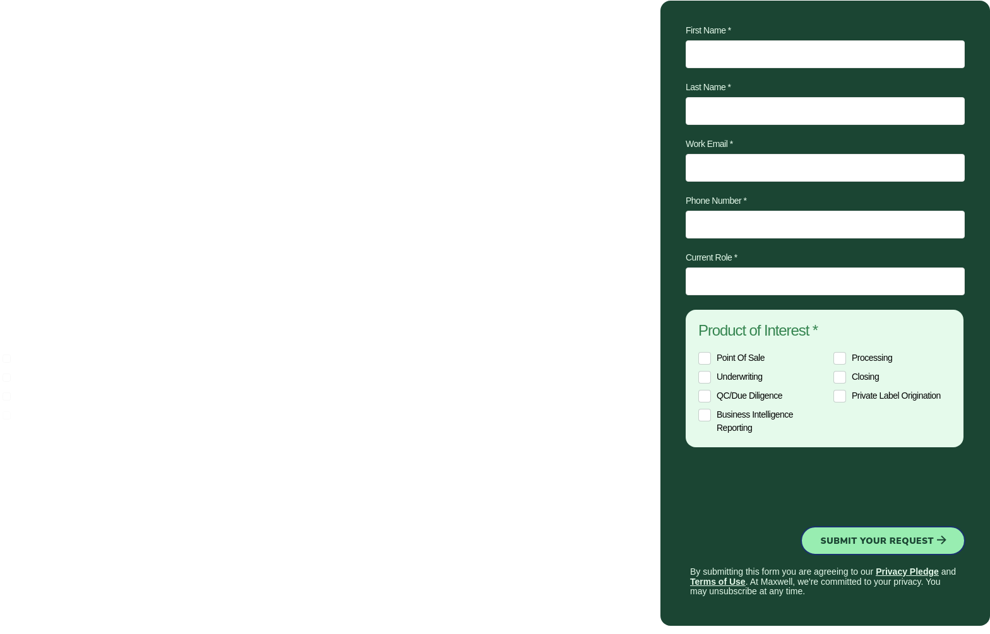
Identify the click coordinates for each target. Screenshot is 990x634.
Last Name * (708, 87)
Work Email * (709, 144)
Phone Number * (716, 201)
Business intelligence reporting (755, 421)
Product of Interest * (758, 330)
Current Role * (711, 257)
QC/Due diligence (749, 395)
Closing (865, 377)
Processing (872, 358)
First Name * (708, 30)
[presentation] (782, 484)
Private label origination (896, 395)
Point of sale (741, 358)
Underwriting (740, 377)
